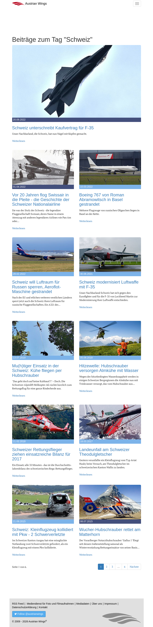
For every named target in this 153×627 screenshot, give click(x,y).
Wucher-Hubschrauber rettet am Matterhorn (109, 532)
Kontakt (43, 607)
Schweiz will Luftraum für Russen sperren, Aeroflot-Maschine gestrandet (36, 287)
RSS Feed (18, 603)
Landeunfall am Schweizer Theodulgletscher (104, 452)
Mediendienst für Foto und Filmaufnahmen (50, 603)
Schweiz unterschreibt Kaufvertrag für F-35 (53, 127)
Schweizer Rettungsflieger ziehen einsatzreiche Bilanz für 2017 (41, 454)
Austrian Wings (29, 4)
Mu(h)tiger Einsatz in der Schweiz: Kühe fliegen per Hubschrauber (37, 370)
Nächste (134, 566)
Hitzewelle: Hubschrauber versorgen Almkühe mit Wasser (109, 368)
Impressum (111, 603)
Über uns (97, 603)
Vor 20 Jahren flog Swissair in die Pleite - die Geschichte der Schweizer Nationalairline (40, 199)
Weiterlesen (18, 141)
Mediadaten (82, 603)
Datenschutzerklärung (24, 607)
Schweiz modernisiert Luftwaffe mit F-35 (109, 284)
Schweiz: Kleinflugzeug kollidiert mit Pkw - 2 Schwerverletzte (42, 532)
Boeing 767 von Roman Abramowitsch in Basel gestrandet (101, 199)
